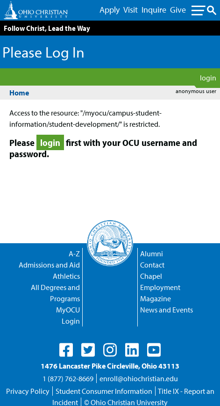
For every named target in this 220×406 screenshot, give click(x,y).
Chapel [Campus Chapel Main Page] (151, 276)
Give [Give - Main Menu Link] (178, 9)
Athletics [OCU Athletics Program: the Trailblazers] (66, 276)
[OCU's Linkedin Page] (132, 350)
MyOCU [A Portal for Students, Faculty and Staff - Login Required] (68, 309)
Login (71, 321)
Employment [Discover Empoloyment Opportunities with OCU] (160, 287)
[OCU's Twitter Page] (88, 350)
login (208, 77)
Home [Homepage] (19, 92)
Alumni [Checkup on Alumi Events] (151, 253)
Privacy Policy (28, 391)
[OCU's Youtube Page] (154, 350)
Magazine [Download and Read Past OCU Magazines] (155, 298)
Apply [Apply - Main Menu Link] (109, 9)
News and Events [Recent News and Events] (166, 309)
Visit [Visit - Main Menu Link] (130, 9)
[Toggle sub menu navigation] (204, 10)
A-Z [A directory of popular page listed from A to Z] (74, 253)
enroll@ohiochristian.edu (138, 378)
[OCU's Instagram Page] (110, 350)
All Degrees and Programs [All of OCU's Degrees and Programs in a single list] (55, 293)
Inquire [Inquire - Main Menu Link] (154, 9)
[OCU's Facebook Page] (66, 350)
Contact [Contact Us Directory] (152, 264)
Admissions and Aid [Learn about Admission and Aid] (49, 264)
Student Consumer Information (104, 391)
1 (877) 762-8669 (68, 378)
